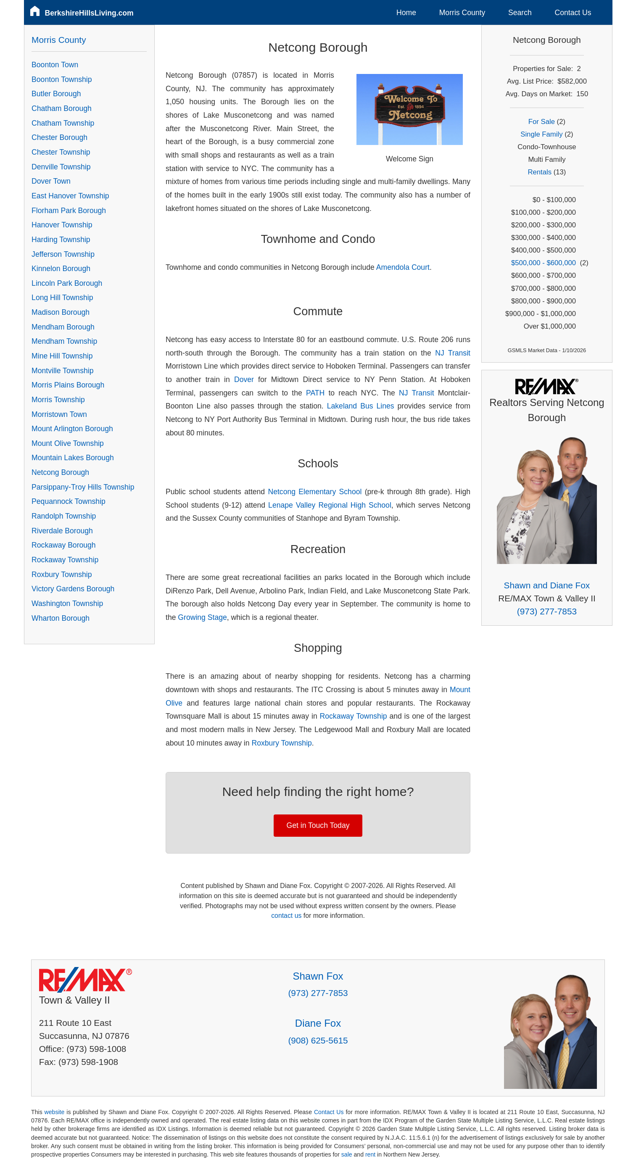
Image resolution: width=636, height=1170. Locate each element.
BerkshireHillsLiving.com (89, 13)
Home (406, 12)
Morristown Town (59, 414)
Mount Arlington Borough (72, 428)
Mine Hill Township (62, 356)
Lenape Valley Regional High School (329, 505)
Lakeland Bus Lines (362, 406)
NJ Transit (452, 353)
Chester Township (61, 152)
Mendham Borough (63, 327)
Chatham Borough (62, 108)
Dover (244, 379)
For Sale (541, 122)
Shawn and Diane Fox (547, 585)
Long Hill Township (62, 297)
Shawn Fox (318, 976)
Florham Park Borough (69, 210)
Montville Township (62, 370)
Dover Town (51, 181)
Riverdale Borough (62, 531)
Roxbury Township (281, 743)
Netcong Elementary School (315, 492)
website (55, 1112)
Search (520, 12)
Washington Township (67, 603)
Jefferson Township (63, 254)
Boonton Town (55, 65)
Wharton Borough (61, 618)
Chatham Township (63, 123)
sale (346, 1154)
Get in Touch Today (317, 825)
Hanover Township (62, 225)
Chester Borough (59, 137)
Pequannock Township (69, 501)
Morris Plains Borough (68, 385)
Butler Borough (56, 94)
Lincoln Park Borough (67, 283)
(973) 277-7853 (547, 611)
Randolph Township (64, 516)
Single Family (541, 134)
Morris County (462, 12)
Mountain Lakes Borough (73, 457)
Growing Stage (202, 617)
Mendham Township (64, 341)
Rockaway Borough (64, 545)
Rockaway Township (353, 716)
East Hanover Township (70, 196)
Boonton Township (62, 79)
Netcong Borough (60, 472)
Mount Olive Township (68, 443)
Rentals (540, 172)
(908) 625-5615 (318, 1040)
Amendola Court (403, 267)
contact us (286, 915)
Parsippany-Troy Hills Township (83, 487)
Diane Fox (318, 1023)
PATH (315, 393)
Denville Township (61, 167)
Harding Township (61, 239)
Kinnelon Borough (61, 268)
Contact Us (573, 12)
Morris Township (58, 399)
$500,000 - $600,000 (543, 263)
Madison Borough (61, 312)
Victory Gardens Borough (73, 589)
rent (370, 1154)
